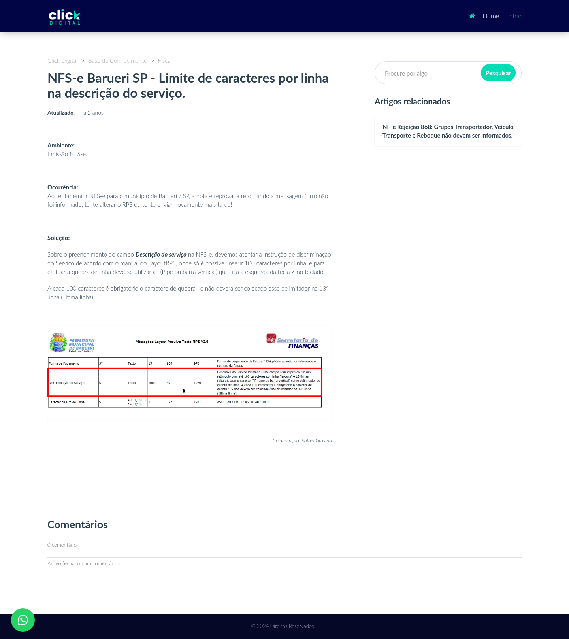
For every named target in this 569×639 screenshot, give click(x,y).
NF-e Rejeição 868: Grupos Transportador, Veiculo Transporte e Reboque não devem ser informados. (448, 131)
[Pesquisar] (448, 72)
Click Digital (62, 60)
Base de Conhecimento (117, 60)
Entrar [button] (514, 15)
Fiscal (165, 60)
